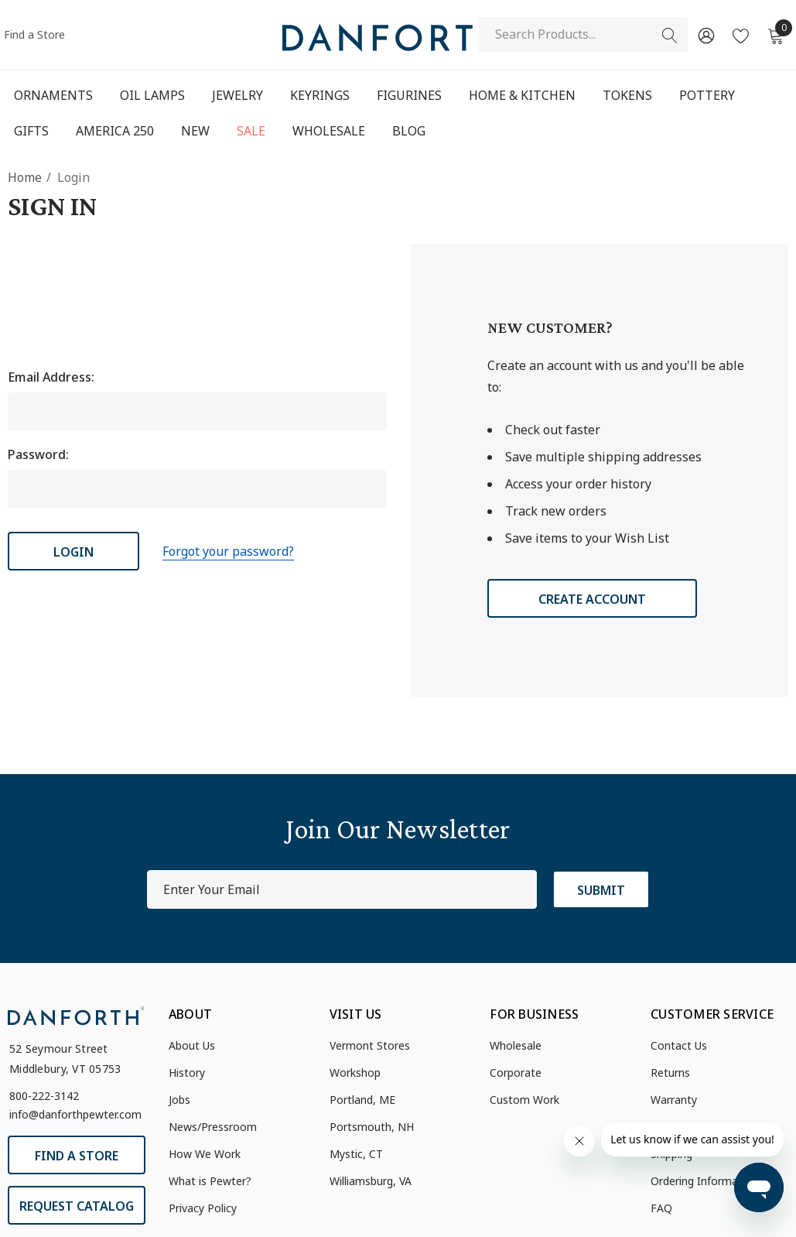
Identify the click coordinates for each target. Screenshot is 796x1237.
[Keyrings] (319, 95)
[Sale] (251, 132)
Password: (38, 454)
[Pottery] (707, 96)
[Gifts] (31, 132)
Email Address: (51, 377)
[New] (195, 131)
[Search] (669, 35)
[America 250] (114, 131)
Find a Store (34, 34)
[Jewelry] (237, 96)
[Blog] (408, 131)
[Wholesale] (328, 131)
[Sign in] (705, 35)
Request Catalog (76, 1206)
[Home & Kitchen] (522, 96)
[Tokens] (627, 96)
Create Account (592, 599)
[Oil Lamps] (152, 95)
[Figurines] (409, 96)
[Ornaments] (53, 96)
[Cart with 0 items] (774, 35)
